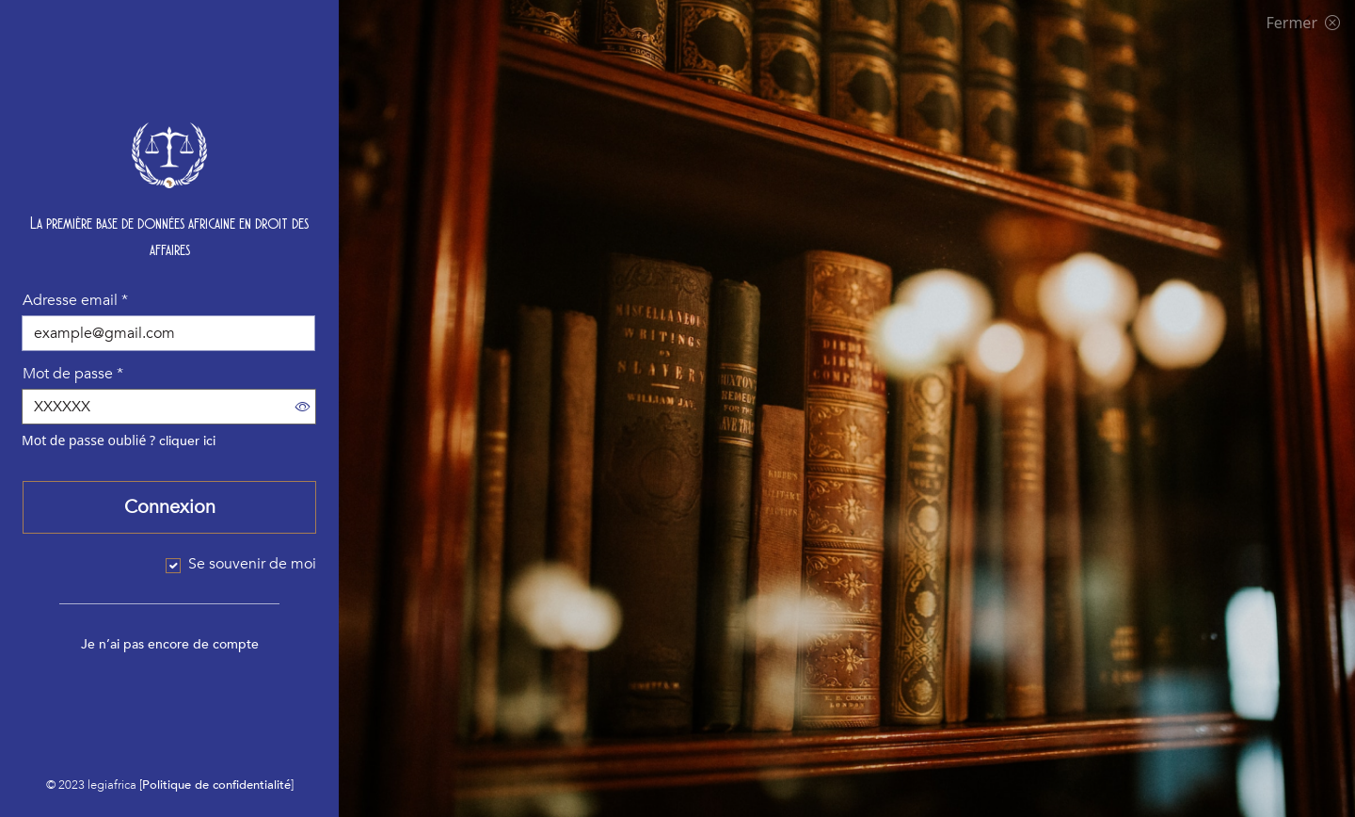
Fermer (1303, 22)
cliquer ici (187, 441)
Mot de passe (73, 373)
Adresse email (75, 300)
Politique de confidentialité (216, 785)
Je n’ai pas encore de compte (170, 644)
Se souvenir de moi (252, 563)
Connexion (169, 507)
